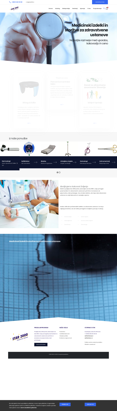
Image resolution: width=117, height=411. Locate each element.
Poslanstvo (62, 331)
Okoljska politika (63, 336)
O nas (89, 8)
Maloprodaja (66, 8)
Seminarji (75, 8)
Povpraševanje (97, 8)
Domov (51, 8)
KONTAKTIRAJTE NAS (99, 2)
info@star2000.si (30, 2)
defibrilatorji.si (89, 336)
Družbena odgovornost (65, 338)
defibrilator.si (89, 338)
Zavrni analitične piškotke (28, 407)
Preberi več (65, 404)
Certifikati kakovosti (64, 333)
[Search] (104, 8)
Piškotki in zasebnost (90, 344)
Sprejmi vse (90, 404)
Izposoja (82, 8)
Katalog (57, 8)
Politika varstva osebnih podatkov (93, 342)
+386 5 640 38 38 (17, 2)
